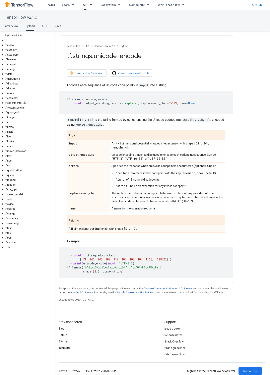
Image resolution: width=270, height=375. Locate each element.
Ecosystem (108, 5)
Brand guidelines (175, 348)
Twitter (63, 341)
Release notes (173, 335)
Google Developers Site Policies (135, 292)
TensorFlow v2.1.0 (21, 17)
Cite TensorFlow (174, 354)
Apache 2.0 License (81, 292)
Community (137, 5)
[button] (26, 40)
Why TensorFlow (169, 5)
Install (51, 5)
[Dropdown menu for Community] (149, 5)
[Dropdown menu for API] (92, 5)
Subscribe (250, 371)
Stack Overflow (174, 341)
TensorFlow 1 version (86, 73)
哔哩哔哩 (64, 348)
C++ (45, 26)
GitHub (257, 5)
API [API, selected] (85, 5)
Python (124, 46)
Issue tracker (172, 328)
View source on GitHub (130, 73)
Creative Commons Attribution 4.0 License (167, 288)
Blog (61, 328)
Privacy (75, 371)
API (87, 46)
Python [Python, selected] (30, 26)
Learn (66, 5)
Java (58, 26)
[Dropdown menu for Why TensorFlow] (184, 5)
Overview (11, 26)
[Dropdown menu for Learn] (74, 5)
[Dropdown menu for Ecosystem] (120, 5)
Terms (63, 371)
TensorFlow (73, 46)
